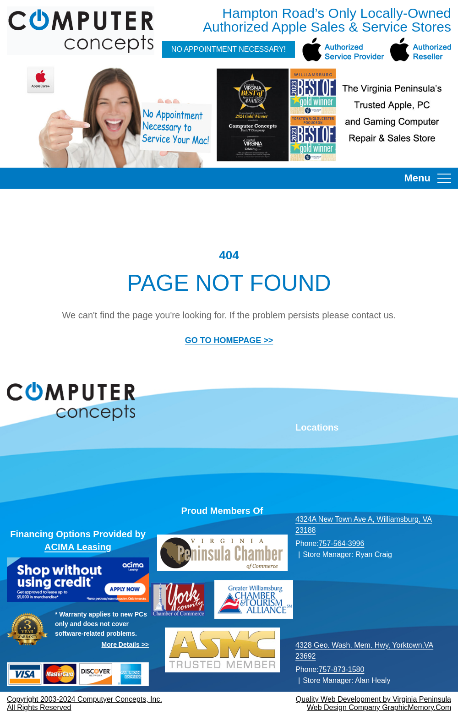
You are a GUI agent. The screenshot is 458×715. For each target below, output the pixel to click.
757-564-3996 (342, 543)
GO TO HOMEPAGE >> (229, 340)
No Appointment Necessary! (228, 49)
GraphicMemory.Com (416, 707)
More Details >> (125, 644)
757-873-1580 (342, 669)
